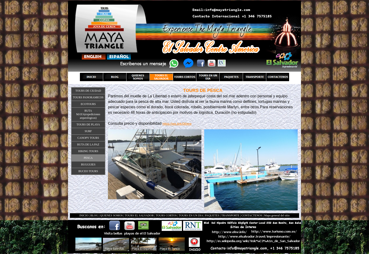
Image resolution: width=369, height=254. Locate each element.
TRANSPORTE (230, 215)
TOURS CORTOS (166, 215)
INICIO (83, 215)
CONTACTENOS (252, 215)
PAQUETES (212, 215)
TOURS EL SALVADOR (139, 215)
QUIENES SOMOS (111, 215)
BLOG (94, 215)
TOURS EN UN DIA (191, 215)
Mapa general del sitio (277, 215)
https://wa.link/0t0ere (176, 123)
